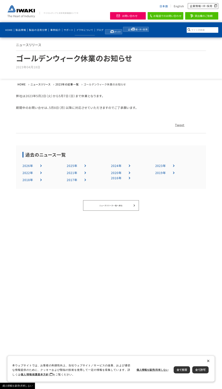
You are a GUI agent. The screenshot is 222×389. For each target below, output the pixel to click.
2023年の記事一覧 (67, 84)
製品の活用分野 (36, 28)
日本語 (164, 6)
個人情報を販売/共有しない (17, 385)
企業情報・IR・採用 (201, 6)
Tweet (179, 125)
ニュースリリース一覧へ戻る (111, 205)
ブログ (95, 28)
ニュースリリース (40, 84)
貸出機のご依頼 (204, 16)
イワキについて (80, 28)
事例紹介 (52, 28)
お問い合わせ (129, 16)
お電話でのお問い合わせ (167, 16)
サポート (65, 28)
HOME (8, 28)
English (179, 6)
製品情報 (20, 28)
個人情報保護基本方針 (35, 374)
